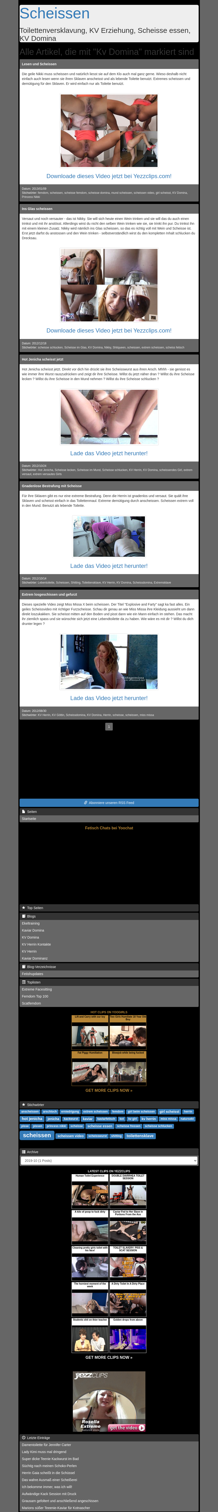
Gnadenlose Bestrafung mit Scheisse (52, 486)
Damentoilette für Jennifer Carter (46, 1445)
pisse (25, 1126)
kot (122, 1119)
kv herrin (149, 1119)
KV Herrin (135, 470)
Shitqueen (119, 347)
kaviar (87, 1119)
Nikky (107, 347)
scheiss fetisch (174, 347)
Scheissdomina (142, 582)
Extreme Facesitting (37, 989)
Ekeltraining (31, 923)
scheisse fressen (129, 1126)
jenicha (53, 1119)
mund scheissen (121, 193)
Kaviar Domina (33, 930)
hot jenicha (32, 1119)
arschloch (50, 1112)
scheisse (118, 715)
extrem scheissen (153, 347)
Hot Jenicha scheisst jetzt (42, 359)
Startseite (29, 819)
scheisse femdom (75, 193)
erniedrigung (70, 1112)
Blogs (29, 916)
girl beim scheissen (141, 1112)
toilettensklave (140, 1136)
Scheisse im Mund (89, 470)
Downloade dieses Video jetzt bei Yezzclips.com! (109, 176)
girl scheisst (163, 193)
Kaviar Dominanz (35, 958)
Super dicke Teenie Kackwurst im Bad (50, 1459)
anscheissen (30, 1112)
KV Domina (179, 193)
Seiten (29, 812)
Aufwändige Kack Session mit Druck (49, 1494)
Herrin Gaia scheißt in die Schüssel (48, 1473)
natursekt (187, 1119)
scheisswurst (97, 1136)
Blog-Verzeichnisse (39, 967)
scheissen (56, 193)
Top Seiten (32, 908)
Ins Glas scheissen (37, 209)
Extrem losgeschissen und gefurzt (49, 594)
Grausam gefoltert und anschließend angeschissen (60, 1501)
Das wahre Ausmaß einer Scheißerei (49, 1480)
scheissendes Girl (170, 470)
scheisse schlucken (50, 347)
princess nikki (56, 1126)
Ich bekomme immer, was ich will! (47, 1487)
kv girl (132, 1119)
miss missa (147, 715)
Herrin (107, 715)
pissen (37, 1126)
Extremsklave (162, 582)
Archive (30, 1152)
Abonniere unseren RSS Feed (109, 803)
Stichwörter (33, 1105)
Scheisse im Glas (75, 347)
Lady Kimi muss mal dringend (44, 1452)
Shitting (76, 582)
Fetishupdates (32, 974)
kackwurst (71, 1119)
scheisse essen (99, 1126)
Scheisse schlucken (114, 470)
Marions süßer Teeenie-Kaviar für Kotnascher (56, 1508)
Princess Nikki (31, 197)
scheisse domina (99, 193)
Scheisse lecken (65, 470)
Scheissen (55, 13)
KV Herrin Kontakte (36, 944)
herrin (188, 1112)
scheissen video (144, 193)
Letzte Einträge (36, 1438)
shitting (116, 1136)
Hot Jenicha (45, 470)
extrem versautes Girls (47, 474)
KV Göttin (58, 715)
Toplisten (31, 982)
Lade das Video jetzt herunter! (109, 453)
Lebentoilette (46, 582)
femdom (43, 193)
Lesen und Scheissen (39, 64)
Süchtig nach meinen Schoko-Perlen (49, 1466)
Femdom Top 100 (35, 996)
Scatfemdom (31, 1003)
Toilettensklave (91, 582)
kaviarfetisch (106, 1119)
